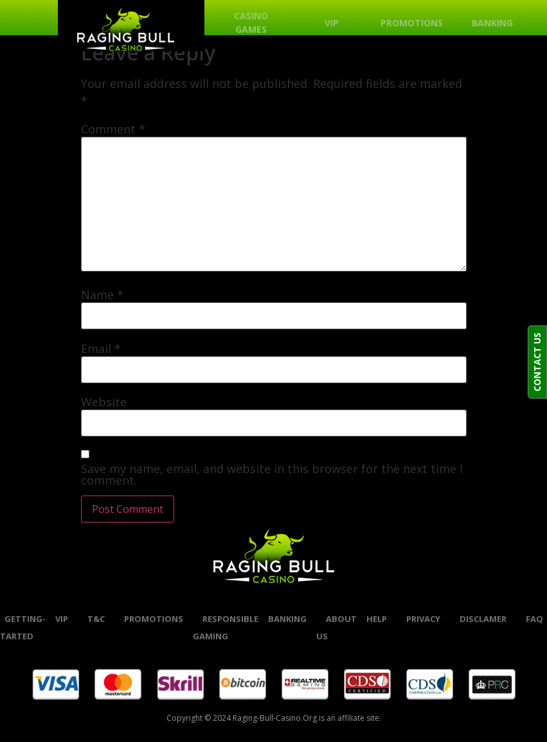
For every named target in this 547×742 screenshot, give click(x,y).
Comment (113, 129)
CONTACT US (537, 362)
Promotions (412, 23)
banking (287, 619)
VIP (332, 23)
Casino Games (251, 22)
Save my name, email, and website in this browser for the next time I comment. (272, 474)
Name (102, 294)
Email (101, 348)
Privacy (423, 619)
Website (104, 402)
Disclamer (483, 619)
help (376, 619)
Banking (492, 23)
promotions (153, 619)
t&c (96, 619)
